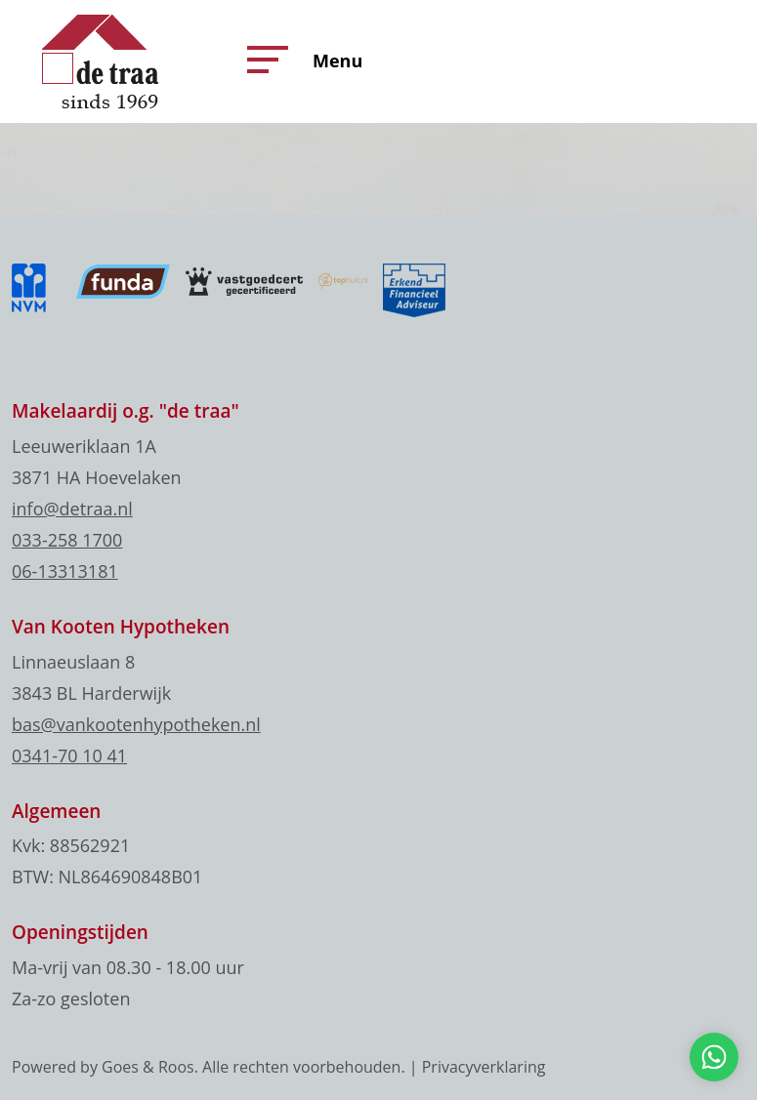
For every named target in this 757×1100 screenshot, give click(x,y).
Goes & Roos (148, 1067)
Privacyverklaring (484, 1067)
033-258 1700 (67, 539)
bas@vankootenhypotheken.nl (136, 724)
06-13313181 (65, 571)
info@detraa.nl (72, 508)
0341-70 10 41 (69, 755)
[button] (262, 59)
